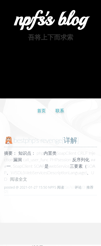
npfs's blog (50, 19)
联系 (59, 110)
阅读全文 (18, 179)
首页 (41, 110)
